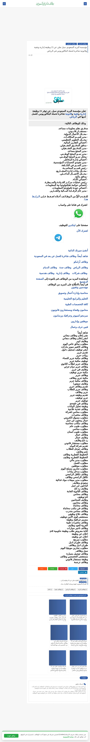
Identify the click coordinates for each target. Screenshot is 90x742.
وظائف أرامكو (17, 51)
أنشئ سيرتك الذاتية (78, 250)
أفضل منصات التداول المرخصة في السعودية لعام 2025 (12, 196)
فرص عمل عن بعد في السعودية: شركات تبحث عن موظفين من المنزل (12, 173)
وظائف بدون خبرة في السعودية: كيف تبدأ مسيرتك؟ (13, 178)
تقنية (76, 114)
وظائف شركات (79, 273)
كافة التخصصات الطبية (76, 304)
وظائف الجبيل (17, 126)
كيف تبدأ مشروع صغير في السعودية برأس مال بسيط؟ (14, 228)
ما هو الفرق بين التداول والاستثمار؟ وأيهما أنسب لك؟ (13, 191)
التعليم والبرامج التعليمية (76, 298)
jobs (50, 582)
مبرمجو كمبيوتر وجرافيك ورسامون (70, 315)
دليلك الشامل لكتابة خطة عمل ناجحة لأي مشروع (13, 238)
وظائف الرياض (71, 44)
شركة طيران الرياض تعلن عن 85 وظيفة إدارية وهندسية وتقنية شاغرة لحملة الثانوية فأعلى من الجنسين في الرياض (79, 612)
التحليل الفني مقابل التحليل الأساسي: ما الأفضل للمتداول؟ (13, 205)
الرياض (73, 116)
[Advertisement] (45, 25)
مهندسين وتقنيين (79, 287)
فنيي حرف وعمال (79, 327)
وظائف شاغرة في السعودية (69, 739)
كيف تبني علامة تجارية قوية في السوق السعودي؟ (13, 242)
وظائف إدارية (82, 44)
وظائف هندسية (46, 273)
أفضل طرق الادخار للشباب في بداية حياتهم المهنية (13, 233)
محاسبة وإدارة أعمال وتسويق (73, 293)
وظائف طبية (17, 84)
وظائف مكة (18, 119)
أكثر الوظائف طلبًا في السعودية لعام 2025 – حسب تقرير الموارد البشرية (13, 160)
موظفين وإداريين (79, 321)
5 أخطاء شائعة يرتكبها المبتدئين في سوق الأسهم (13, 201)
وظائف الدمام (50, 267)
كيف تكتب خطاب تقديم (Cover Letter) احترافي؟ (13, 154)
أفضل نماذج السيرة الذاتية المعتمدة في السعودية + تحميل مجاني (13, 166)
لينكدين (71, 225)
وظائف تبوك (17, 133)
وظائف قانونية (17, 94)
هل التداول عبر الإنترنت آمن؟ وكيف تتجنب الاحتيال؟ (13, 210)
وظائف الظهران (16, 129)
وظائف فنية (18, 87)
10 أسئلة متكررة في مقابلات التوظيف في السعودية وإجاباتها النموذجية (13, 149)
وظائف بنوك (17, 55)
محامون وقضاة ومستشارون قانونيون (69, 310)
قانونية (68, 114)
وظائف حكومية (17, 58)
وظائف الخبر (17, 116)
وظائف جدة (65, 267)
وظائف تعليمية (17, 90)
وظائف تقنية (59, 582)
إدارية (83, 114)
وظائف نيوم (18, 61)
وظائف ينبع (18, 136)
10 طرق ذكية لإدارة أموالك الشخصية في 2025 (14, 223)
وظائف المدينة (17, 123)
